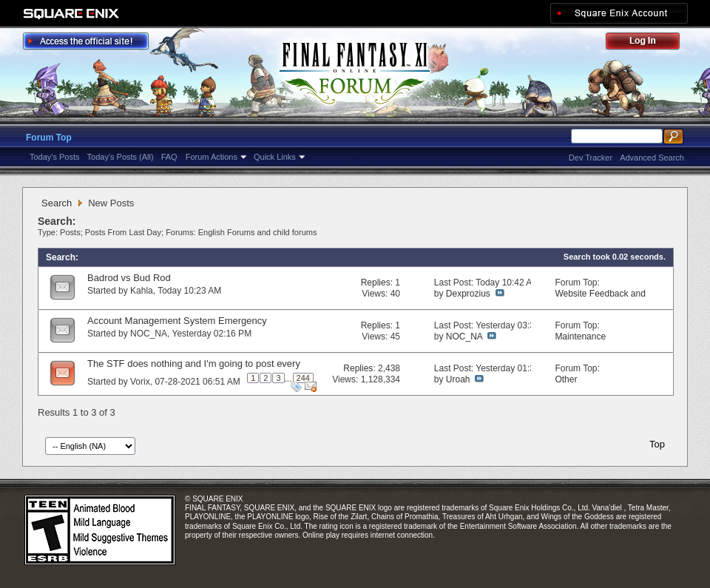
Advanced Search (652, 157)
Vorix (140, 381)
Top (657, 444)
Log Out (650, 43)
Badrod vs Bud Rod (129, 277)
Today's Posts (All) (120, 156)
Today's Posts (55, 156)
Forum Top (49, 137)
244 (303, 378)
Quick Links (275, 156)
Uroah (458, 379)
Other (566, 379)
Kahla (141, 290)
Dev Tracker (590, 157)
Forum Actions (211, 156)
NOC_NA (148, 333)
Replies (375, 282)
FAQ (169, 156)
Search (56, 203)
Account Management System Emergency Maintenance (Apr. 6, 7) (177, 326)
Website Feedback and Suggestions (600, 299)
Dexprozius (468, 293)
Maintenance (580, 336)
